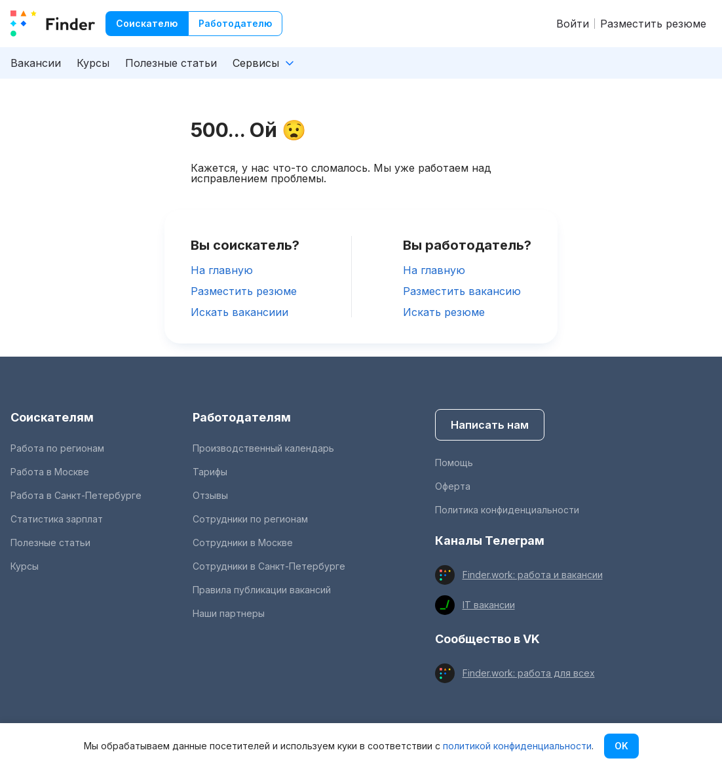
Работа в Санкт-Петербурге (76, 495)
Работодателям (242, 417)
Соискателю (147, 23)
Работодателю (235, 23)
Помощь (454, 462)
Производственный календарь (263, 448)
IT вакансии (489, 604)
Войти (572, 23)
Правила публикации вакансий (262, 589)
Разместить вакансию (462, 291)
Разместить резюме (653, 23)
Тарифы (210, 471)
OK (621, 745)
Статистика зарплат (56, 518)
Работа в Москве (49, 471)
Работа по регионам (57, 448)
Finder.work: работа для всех (529, 673)
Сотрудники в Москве (243, 542)
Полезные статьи (171, 62)
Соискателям (52, 417)
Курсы (93, 62)
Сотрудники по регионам (250, 518)
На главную (222, 270)
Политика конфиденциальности (507, 509)
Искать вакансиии (239, 312)
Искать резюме (444, 312)
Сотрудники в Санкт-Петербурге (269, 566)
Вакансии (35, 62)
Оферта (452, 486)
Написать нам (490, 424)
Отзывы (210, 495)
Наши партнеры (229, 613)
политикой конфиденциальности (517, 745)
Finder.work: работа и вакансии (533, 574)
